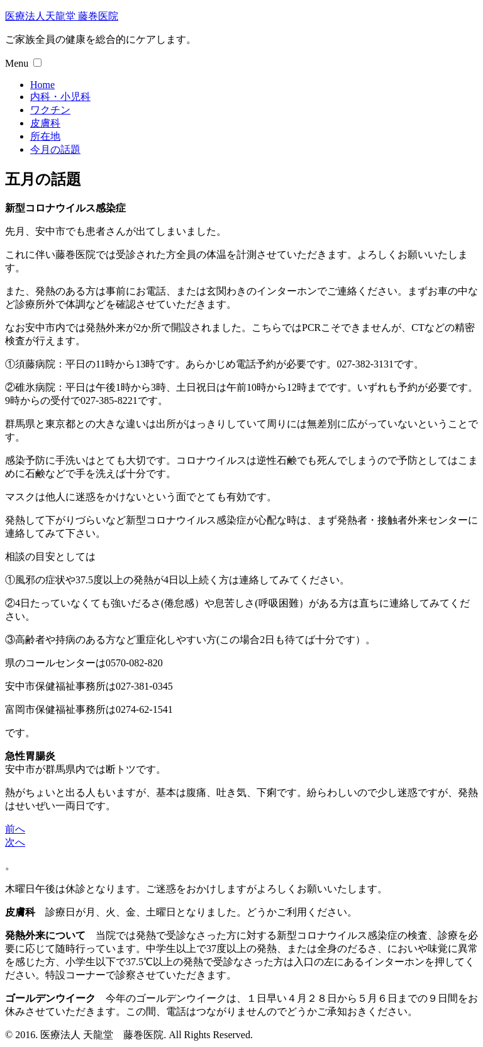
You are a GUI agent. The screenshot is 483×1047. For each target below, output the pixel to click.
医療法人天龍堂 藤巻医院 (61, 16)
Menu (16, 63)
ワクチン (50, 109)
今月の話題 (55, 149)
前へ (15, 829)
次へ (15, 842)
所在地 (45, 136)
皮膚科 (45, 123)
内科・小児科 (60, 96)
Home (42, 84)
